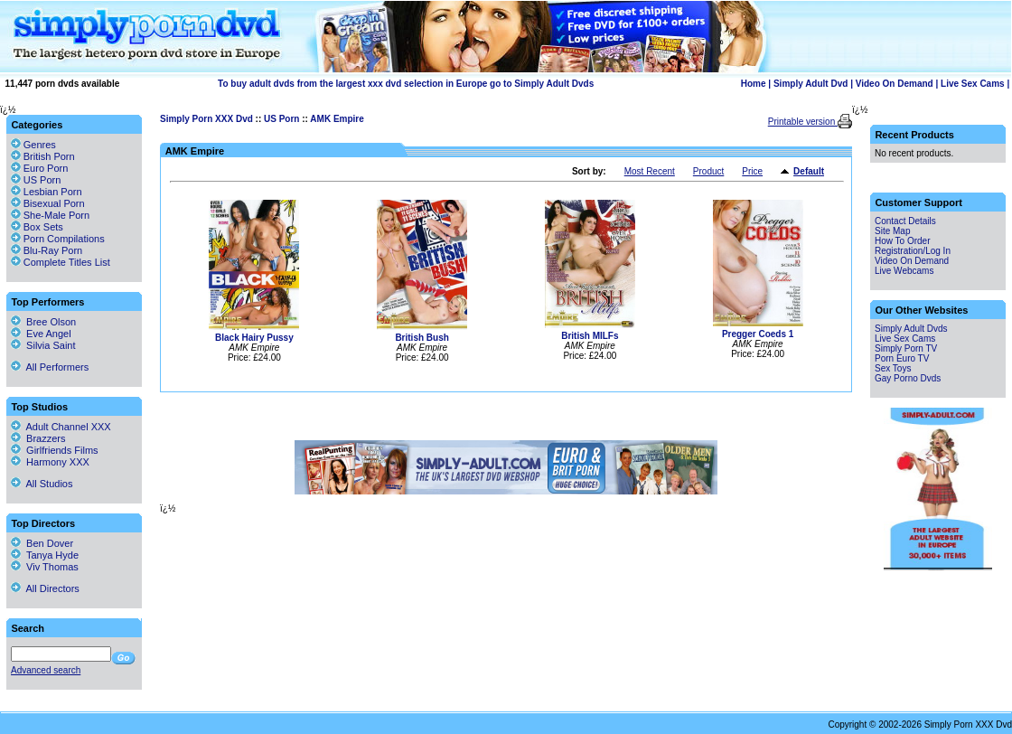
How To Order (903, 241)
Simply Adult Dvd (810, 84)
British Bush (421, 338)
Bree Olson (43, 321)
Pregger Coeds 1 (757, 334)
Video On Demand (894, 84)
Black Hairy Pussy (254, 338)
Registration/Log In (913, 251)
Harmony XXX (50, 461)
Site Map (892, 231)
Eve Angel (41, 333)
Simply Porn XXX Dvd (206, 119)
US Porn (281, 119)
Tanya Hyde (45, 555)
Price (752, 171)
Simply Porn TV (906, 348)
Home (753, 84)
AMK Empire (336, 119)
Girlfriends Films (54, 450)
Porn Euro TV (902, 358)
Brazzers (38, 438)
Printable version (803, 122)
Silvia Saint (43, 345)
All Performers (50, 367)
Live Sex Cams (973, 84)
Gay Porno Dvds (908, 378)
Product (708, 171)
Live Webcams (904, 271)
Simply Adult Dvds (911, 329)
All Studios (41, 483)
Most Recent (649, 171)
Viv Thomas (45, 566)
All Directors (45, 588)
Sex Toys (893, 368)
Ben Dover (42, 543)
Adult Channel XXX (61, 426)
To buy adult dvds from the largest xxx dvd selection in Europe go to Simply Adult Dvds (406, 84)
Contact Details (905, 221)
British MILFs (589, 336)
